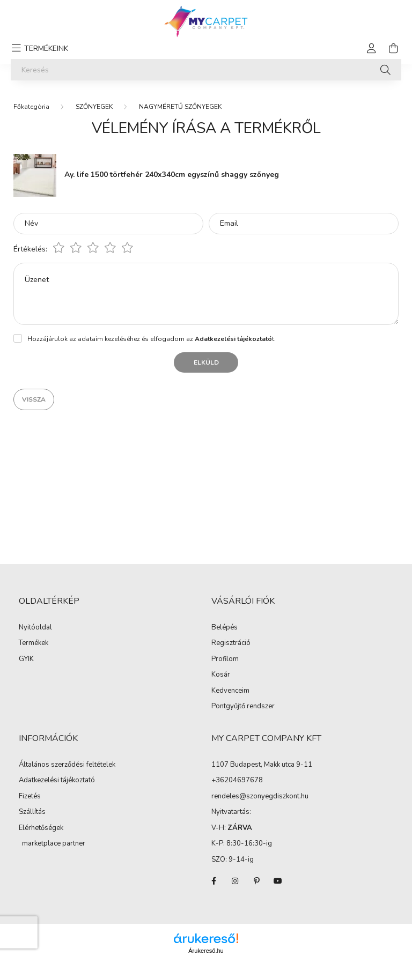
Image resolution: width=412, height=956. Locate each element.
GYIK (26, 659)
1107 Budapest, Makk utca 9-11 (261, 764)
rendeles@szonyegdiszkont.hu (259, 796)
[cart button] (393, 48)
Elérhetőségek (41, 828)
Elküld (206, 362)
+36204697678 (237, 780)
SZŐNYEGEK (94, 106)
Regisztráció (231, 643)
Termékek (33, 643)
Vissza (34, 399)
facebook (213, 881)
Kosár (220, 675)
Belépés (224, 628)
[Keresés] (206, 69)
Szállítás (32, 812)
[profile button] (371, 48)
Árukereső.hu (205, 950)
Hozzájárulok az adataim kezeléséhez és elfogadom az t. (151, 339)
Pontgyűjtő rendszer (243, 706)
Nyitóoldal (35, 628)
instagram (235, 881)
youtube (278, 881)
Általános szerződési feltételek (67, 765)
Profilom (225, 659)
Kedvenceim (230, 691)
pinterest (256, 881)
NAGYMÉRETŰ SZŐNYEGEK (180, 106)
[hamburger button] (38, 48)
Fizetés (30, 796)
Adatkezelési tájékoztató (57, 780)
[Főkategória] (31, 106)
